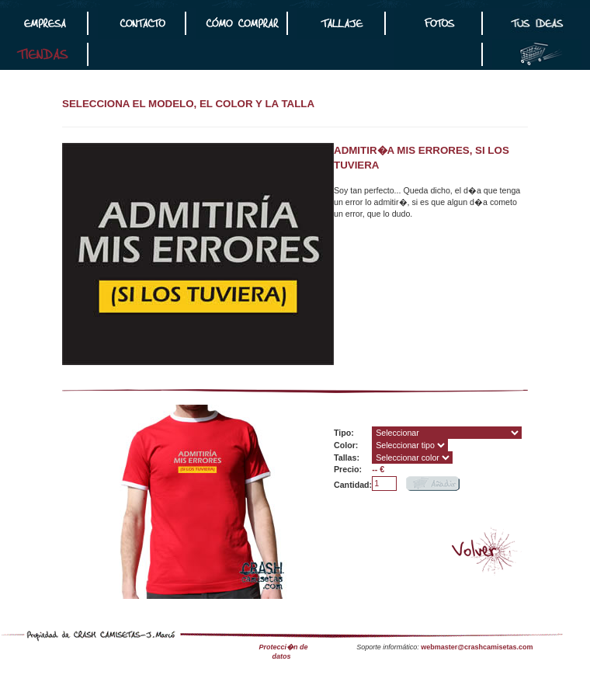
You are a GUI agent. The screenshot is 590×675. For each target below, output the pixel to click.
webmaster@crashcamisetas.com (477, 647)
